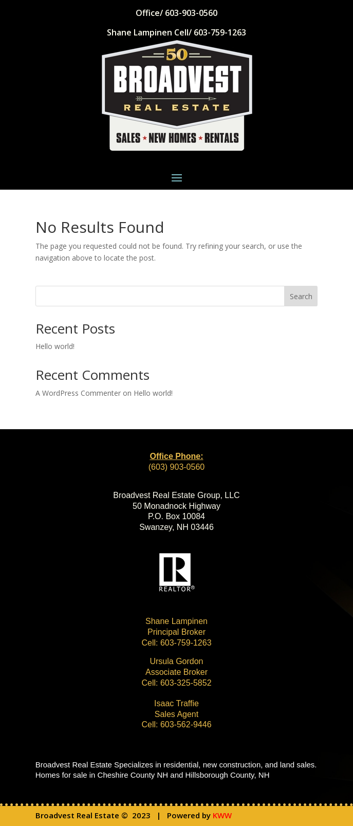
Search (301, 296)
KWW (222, 815)
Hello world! (55, 346)
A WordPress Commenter (78, 393)
